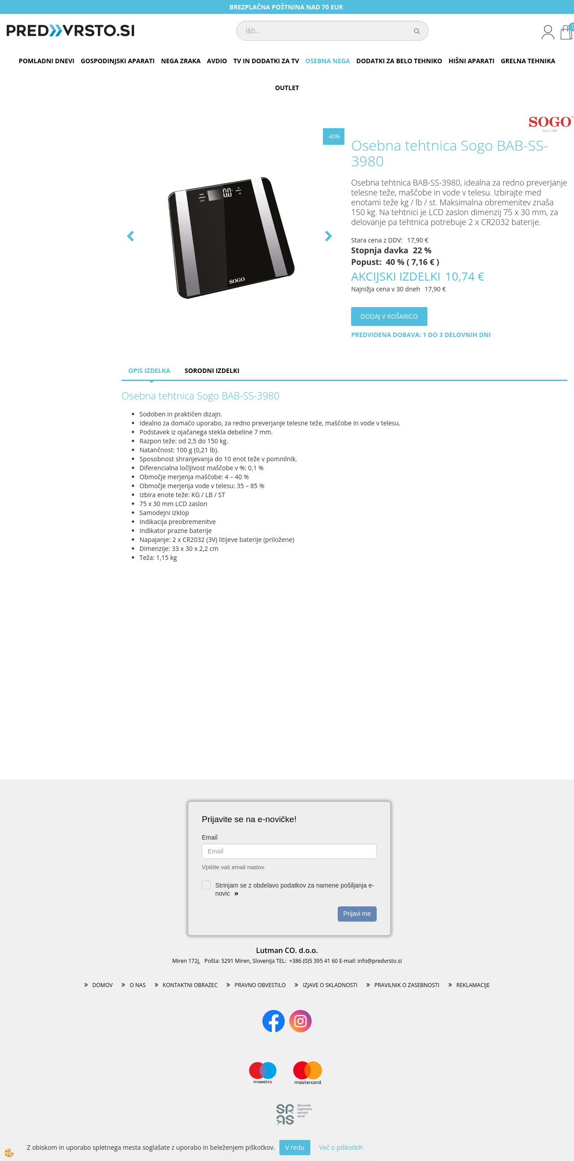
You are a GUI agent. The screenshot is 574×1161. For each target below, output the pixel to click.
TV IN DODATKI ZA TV (266, 60)
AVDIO (217, 60)
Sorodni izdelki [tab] (212, 370)
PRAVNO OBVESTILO (260, 985)
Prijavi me (357, 913)
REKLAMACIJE (473, 985)
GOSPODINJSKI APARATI (118, 60)
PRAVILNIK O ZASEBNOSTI (406, 985)
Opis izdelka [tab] (149, 370)
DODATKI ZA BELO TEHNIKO (400, 60)
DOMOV (102, 985)
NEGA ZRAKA (181, 60)
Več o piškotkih (341, 1147)
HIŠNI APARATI (471, 60)
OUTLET (287, 87)
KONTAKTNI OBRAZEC (190, 985)
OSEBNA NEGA (327, 60)
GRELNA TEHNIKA (528, 60)
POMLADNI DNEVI (46, 60)
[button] (328, 236)
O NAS (138, 985)
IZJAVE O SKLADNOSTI (330, 985)
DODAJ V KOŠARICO (389, 316)
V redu (294, 1147)
